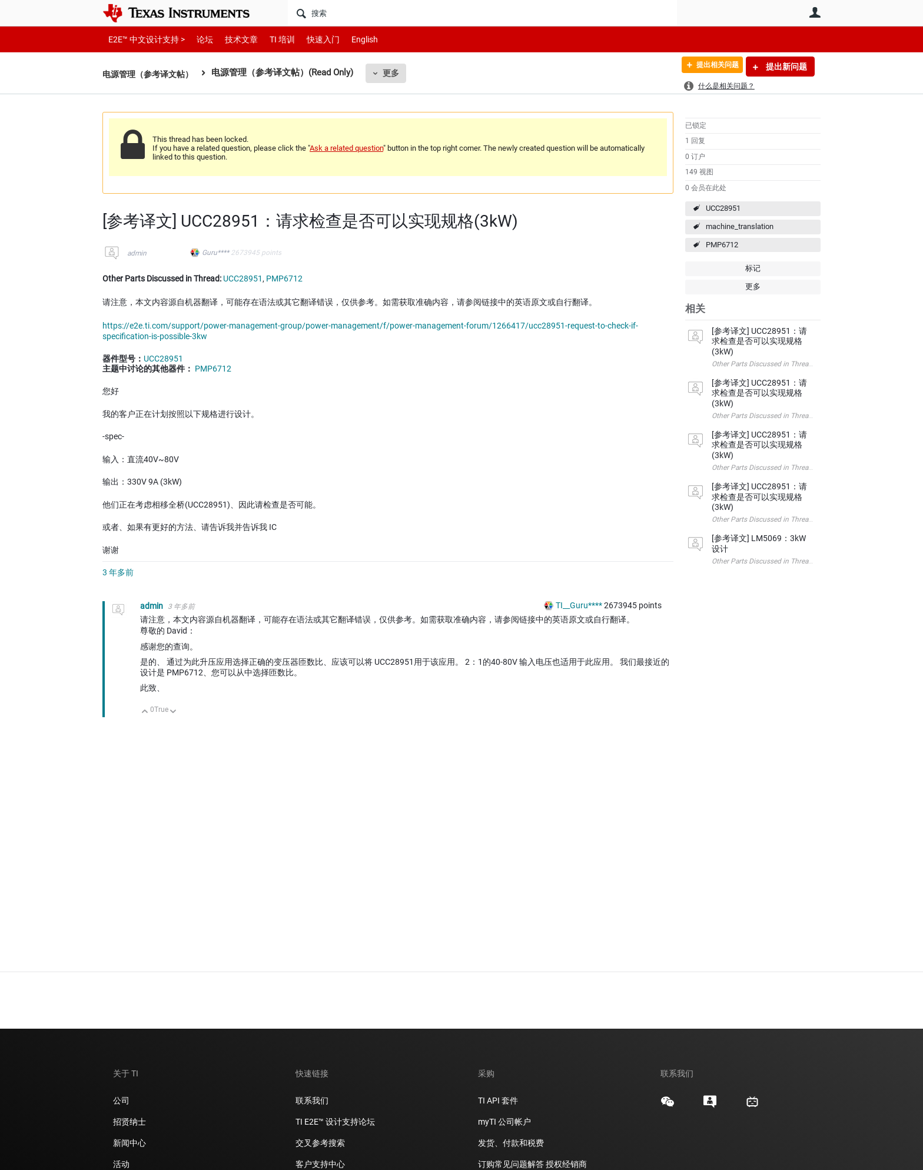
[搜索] (482, 13)
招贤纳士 (129, 1121)
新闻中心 (129, 1143)
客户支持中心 (320, 1164)
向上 (145, 712)
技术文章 (233, 39)
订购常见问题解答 (511, 1164)
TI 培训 (272, 39)
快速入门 (311, 39)
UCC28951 (723, 208)
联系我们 (312, 1100)
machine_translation (739, 226)
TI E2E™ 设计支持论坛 (335, 1121)
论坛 (198, 39)
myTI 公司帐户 (504, 1121)
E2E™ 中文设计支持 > (143, 39)
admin (137, 253)
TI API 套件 (498, 1100)
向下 (173, 712)
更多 (397, 73)
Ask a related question (346, 148)
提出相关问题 (710, 66)
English (350, 39)
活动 (121, 1164)
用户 (815, 12)
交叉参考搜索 (320, 1143)
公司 (121, 1100)
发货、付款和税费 (511, 1143)
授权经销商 (566, 1164)
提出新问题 (785, 66)
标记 (753, 268)
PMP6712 (722, 244)
